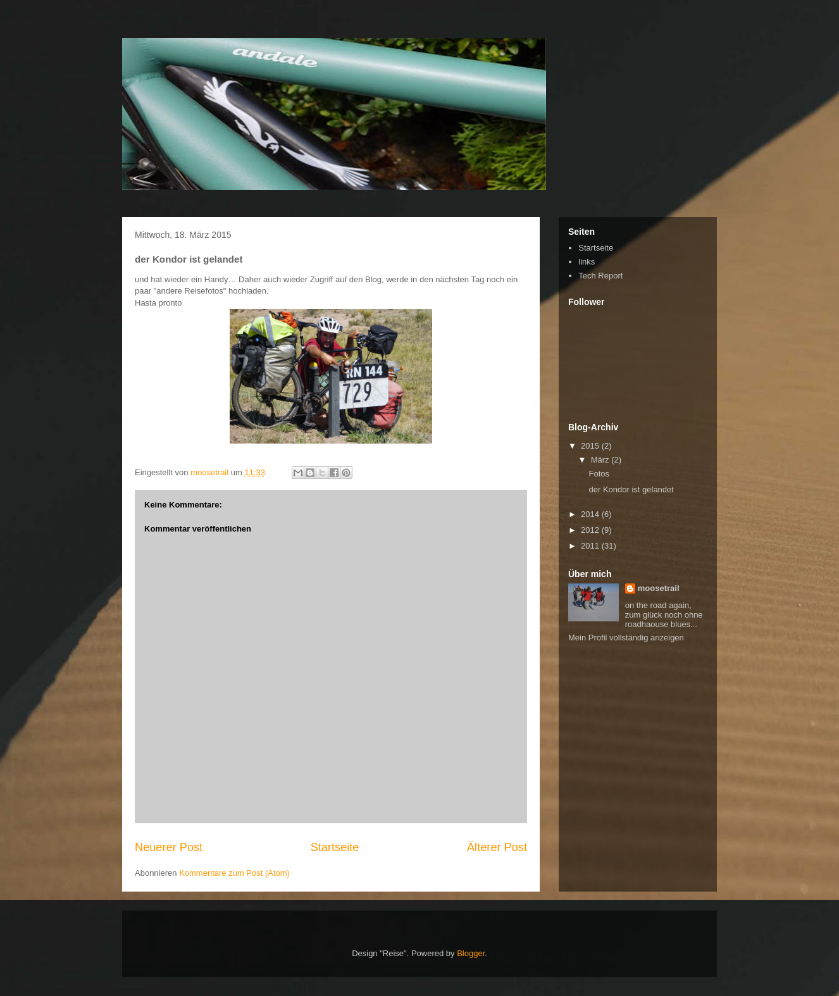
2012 (591, 530)
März (601, 459)
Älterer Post (497, 847)
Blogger (471, 953)
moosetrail (659, 588)
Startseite (335, 847)
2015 (591, 446)
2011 (591, 546)
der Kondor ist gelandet (630, 489)
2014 (591, 514)
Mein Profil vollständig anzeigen (626, 637)
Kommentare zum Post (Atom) (234, 873)
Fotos (598, 473)
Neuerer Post (168, 847)
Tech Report (600, 275)
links (586, 261)
